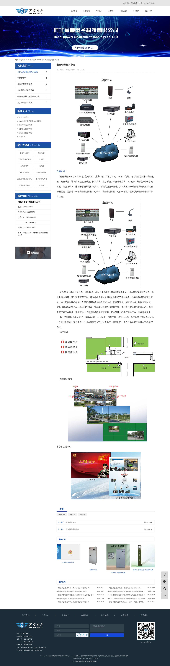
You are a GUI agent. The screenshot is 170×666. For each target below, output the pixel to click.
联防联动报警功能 (25, 129)
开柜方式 (22, 137)
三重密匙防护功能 (25, 125)
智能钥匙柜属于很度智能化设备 (30, 121)
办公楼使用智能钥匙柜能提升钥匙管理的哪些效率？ (128, 591)
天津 (84, 658)
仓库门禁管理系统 (24, 84)
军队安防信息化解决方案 (50, 60)
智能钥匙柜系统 (24, 185)
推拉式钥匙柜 (41, 172)
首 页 (29, 60)
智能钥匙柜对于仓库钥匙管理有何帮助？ (72, 591)
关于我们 (86, 11)
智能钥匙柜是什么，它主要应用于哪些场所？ (74, 588)
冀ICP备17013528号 (87, 656)
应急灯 (41, 185)
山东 (93, 658)
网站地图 (134, 3)
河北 (80, 658)
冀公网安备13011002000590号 (88, 661)
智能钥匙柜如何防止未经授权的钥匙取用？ (73, 602)
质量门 (41, 159)
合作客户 (111, 11)
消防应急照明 (24, 172)
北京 (87, 658)
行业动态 (104, 615)
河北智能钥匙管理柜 (24, 179)
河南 (96, 658)
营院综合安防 (71, 522)
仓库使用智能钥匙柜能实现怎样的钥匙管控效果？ (127, 595)
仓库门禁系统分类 (24, 159)
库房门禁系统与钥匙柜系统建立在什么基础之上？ (76, 595)
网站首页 (74, 11)
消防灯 (41, 166)
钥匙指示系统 (23, 117)
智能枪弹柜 (22, 78)
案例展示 (36, 60)
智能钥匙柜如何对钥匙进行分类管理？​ (72, 598)
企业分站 (142, 3)
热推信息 (126, 3)
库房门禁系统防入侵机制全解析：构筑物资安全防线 (128, 602)
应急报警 (41, 153)
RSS (148, 3)
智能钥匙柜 (61, 515)
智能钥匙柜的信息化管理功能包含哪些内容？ (125, 588)
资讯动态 (123, 11)
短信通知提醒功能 (25, 133)
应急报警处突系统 (72, 529)
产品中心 (99, 11)
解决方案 (148, 11)
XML (153, 3)
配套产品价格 (24, 153)
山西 (90, 658)
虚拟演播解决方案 (24, 103)
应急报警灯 (25, 166)
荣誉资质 (124, 615)
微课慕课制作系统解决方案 (28, 96)
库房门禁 (72, 515)
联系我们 (136, 11)
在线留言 (85, 615)
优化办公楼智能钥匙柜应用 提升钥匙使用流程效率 (127, 598)
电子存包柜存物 (41, 179)
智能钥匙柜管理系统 (25, 90)
